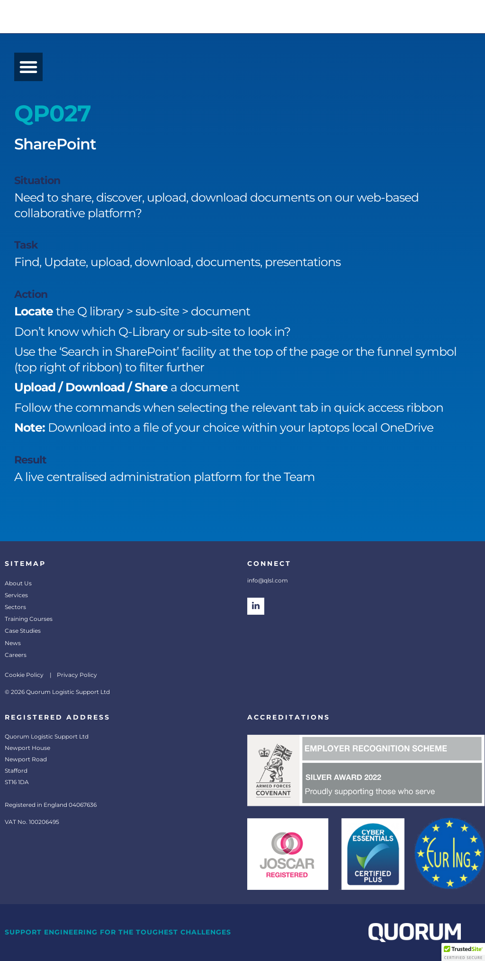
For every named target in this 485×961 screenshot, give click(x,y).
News (13, 643)
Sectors (15, 606)
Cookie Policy (24, 674)
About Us (18, 583)
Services (16, 595)
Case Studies (23, 630)
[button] (28, 67)
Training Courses (29, 618)
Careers (16, 654)
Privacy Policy (77, 674)
